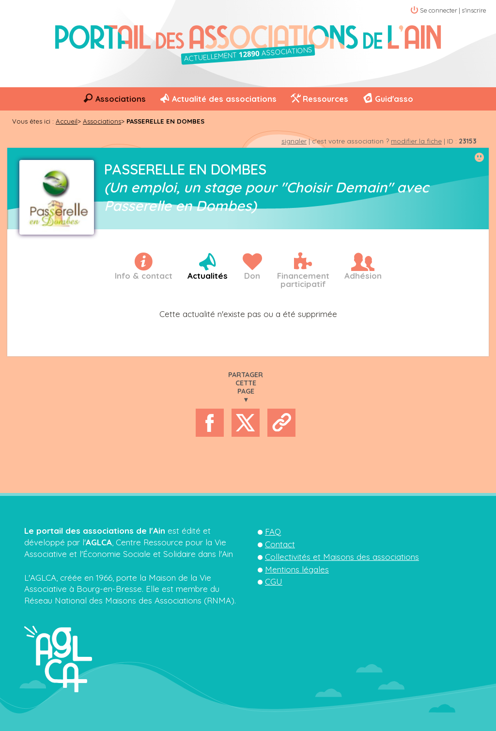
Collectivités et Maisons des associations (342, 557)
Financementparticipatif (303, 279)
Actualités (207, 275)
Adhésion (363, 275)
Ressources (325, 99)
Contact (280, 544)
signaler (294, 141)
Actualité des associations (224, 99)
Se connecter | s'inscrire (453, 10)
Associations (120, 99)
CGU (273, 581)
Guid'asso (394, 99)
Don (252, 275)
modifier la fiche (416, 141)
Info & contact (143, 275)
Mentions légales (297, 569)
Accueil (67, 121)
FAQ (273, 531)
